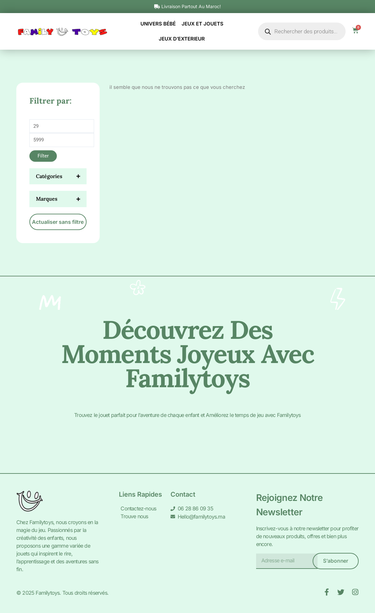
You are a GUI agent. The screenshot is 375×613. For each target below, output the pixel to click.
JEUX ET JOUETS (202, 24)
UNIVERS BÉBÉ (158, 24)
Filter (43, 156)
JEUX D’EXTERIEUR (182, 39)
